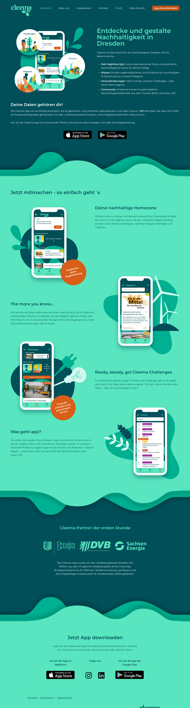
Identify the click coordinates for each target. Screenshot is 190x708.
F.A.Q (118, 8)
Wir (141, 111)
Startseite (45, 8)
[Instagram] (89, 675)
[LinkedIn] (101, 675)
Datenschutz (64, 697)
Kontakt (103, 8)
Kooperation (84, 8)
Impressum (47, 697)
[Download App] (165, 8)
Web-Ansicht (137, 8)
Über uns (63, 8)
